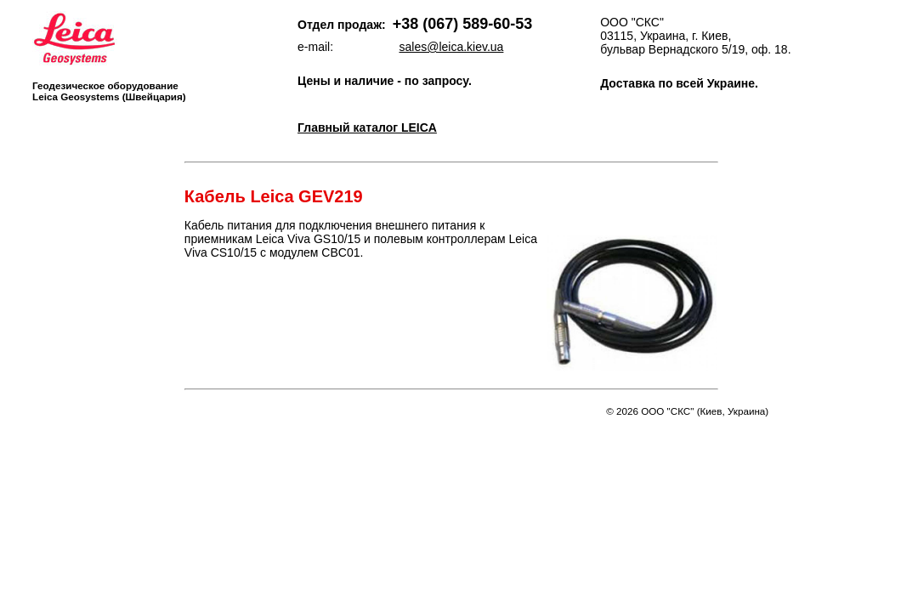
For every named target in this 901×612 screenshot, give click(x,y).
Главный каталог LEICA (367, 127)
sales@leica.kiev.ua (452, 47)
